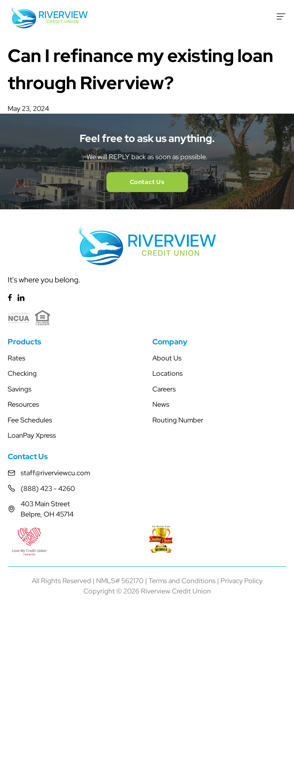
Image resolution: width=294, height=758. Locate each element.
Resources (23, 404)
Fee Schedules (30, 420)
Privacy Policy (241, 580)
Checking (22, 373)
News (160, 404)
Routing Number (177, 420)
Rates (16, 358)
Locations (167, 373)
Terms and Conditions (182, 580)
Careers (164, 389)
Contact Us (147, 182)
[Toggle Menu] (281, 16)
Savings (19, 389)
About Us (166, 358)
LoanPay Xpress (32, 435)
